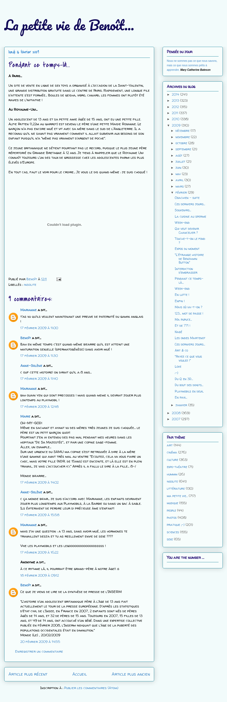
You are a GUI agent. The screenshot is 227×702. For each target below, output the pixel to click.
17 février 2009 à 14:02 (39, 482)
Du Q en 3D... (184, 379)
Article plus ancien (131, 674)
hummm (172, 474)
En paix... (181, 397)
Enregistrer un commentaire (39, 651)
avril (180, 180)
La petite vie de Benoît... (69, 25)
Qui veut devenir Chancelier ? (187, 230)
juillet (181, 161)
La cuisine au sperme (190, 216)
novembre (183, 137)
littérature (176, 488)
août (179, 155)
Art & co (181, 350)
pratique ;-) (176, 524)
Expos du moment (187, 248)
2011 (175, 113)
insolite (30, 284)
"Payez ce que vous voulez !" (188, 358)
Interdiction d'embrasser (186, 270)
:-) (176, 373)
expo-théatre (177, 467)
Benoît (25, 337)
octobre (182, 143)
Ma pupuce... (183, 319)
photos (172, 517)
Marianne (28, 309)
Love (178, 366)
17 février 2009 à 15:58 (39, 514)
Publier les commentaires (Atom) (91, 687)
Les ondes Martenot (190, 338)
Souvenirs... (183, 210)
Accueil (79, 674)
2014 (176, 94)
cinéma (172, 452)
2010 (176, 119)
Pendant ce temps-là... (189, 280)
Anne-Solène (31, 365)
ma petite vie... (177, 496)
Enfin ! (180, 301)
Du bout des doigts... (189, 385)
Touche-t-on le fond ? (190, 240)
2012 (176, 107)
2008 (177, 413)
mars (180, 186)
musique (172, 503)
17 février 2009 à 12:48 (39, 406)
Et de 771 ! (182, 325)
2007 (176, 419)
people (171, 510)
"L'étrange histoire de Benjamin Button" (189, 258)
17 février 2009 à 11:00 (39, 327)
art (170, 445)
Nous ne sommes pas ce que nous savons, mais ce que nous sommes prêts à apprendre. (192, 65)
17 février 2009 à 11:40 (39, 378)
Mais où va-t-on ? (188, 307)
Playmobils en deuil (189, 391)
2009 (177, 125)
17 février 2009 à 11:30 (39, 355)
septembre (184, 149)
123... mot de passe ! (189, 313)
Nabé (178, 332)
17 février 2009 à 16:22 (39, 552)
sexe (170, 539)
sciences (173, 532)
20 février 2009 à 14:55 (40, 641)
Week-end (182, 222)
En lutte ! (182, 294)
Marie (25, 416)
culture (172, 459)
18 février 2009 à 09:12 (39, 575)
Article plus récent (27, 674)
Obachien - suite (187, 197)
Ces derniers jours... (190, 204)
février (182, 192)
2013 (176, 100)
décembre (183, 130)
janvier (182, 405)
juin (179, 167)
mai (179, 174)
